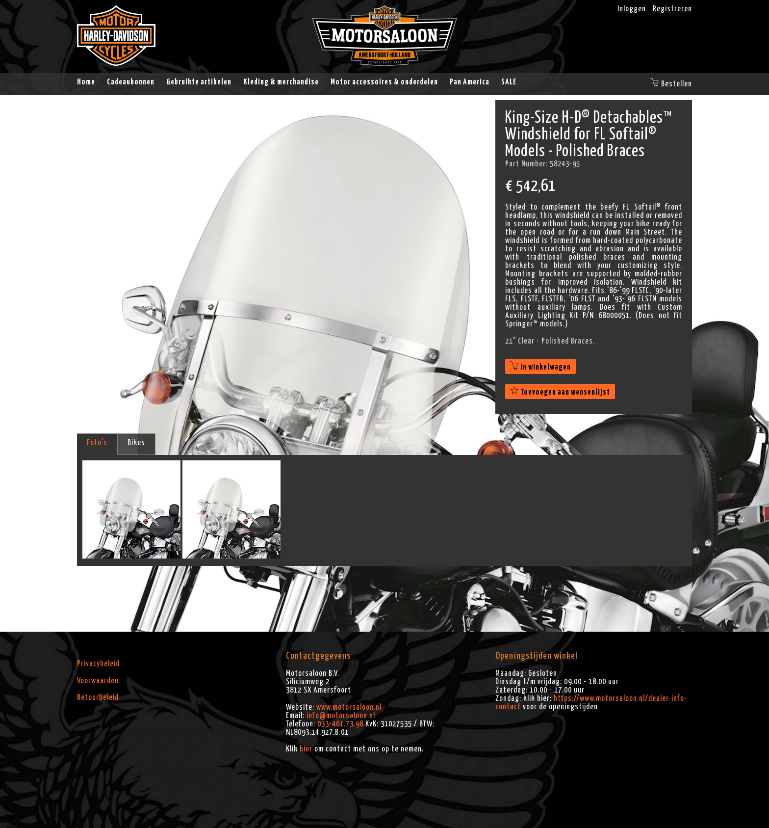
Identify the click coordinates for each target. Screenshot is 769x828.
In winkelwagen (540, 367)
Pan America (469, 82)
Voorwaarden (98, 681)
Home (86, 82)
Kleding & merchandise (281, 82)
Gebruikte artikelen (198, 82)
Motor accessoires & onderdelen (384, 82)
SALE (508, 82)
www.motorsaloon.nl (349, 707)
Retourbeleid (98, 697)
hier (306, 749)
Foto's (97, 443)
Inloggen (631, 9)
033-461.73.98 (340, 724)
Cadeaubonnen (130, 82)
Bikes (136, 443)
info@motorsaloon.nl (341, 716)
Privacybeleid (98, 664)
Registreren (672, 9)
